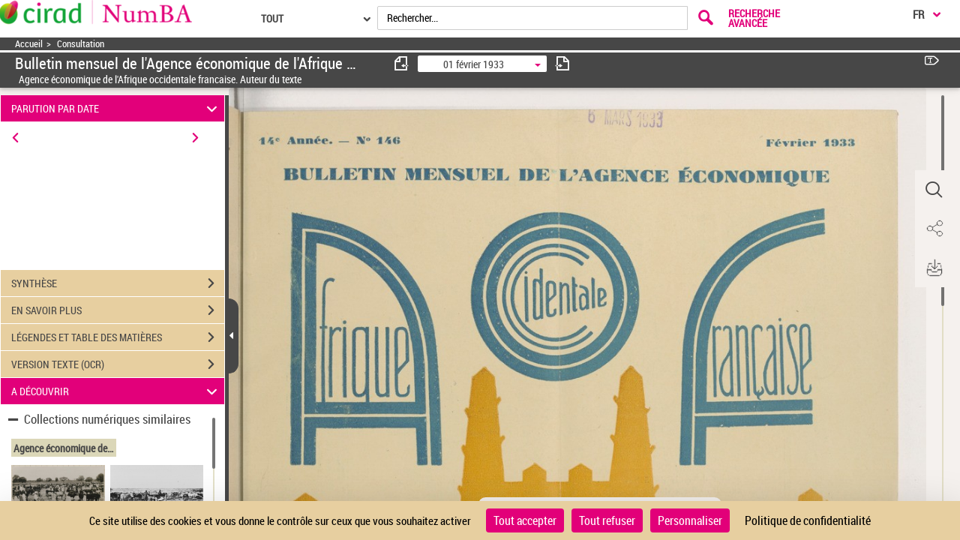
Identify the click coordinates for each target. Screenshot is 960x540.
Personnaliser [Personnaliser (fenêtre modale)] (690, 520)
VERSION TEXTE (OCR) (117, 364)
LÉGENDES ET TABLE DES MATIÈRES (117, 337)
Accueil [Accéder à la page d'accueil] (29, 44)
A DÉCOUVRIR (116, 391)
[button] (933, 189)
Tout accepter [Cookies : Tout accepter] (525, 520)
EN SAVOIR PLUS (117, 310)
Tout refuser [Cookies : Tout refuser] (607, 520)
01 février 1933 (473, 64)
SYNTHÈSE (117, 283)
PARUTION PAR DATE (116, 108)
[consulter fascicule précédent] (402, 63)
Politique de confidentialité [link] (808, 520)
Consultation (80, 44)
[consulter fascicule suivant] (562, 63)
